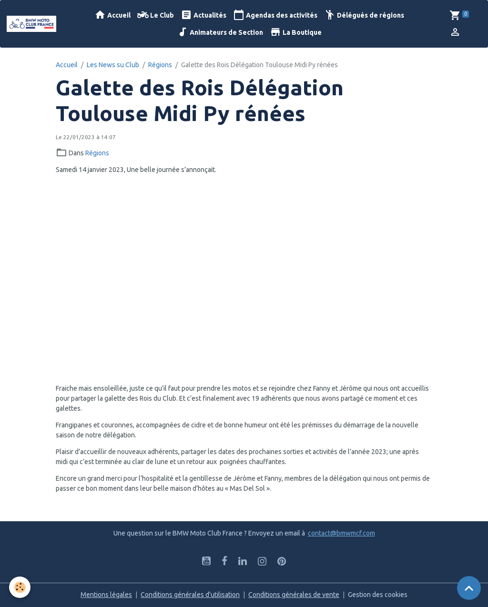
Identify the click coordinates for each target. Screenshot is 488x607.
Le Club (155, 15)
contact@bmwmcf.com (341, 533)
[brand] (31, 24)
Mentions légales (106, 594)
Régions (160, 65)
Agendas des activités (275, 15)
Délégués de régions (364, 15)
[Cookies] (20, 587)
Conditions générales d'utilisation (190, 594)
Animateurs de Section (220, 32)
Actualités (203, 15)
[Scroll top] (469, 588)
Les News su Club (113, 65)
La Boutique (296, 32)
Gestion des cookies (377, 594)
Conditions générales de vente (293, 594)
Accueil (112, 15)
